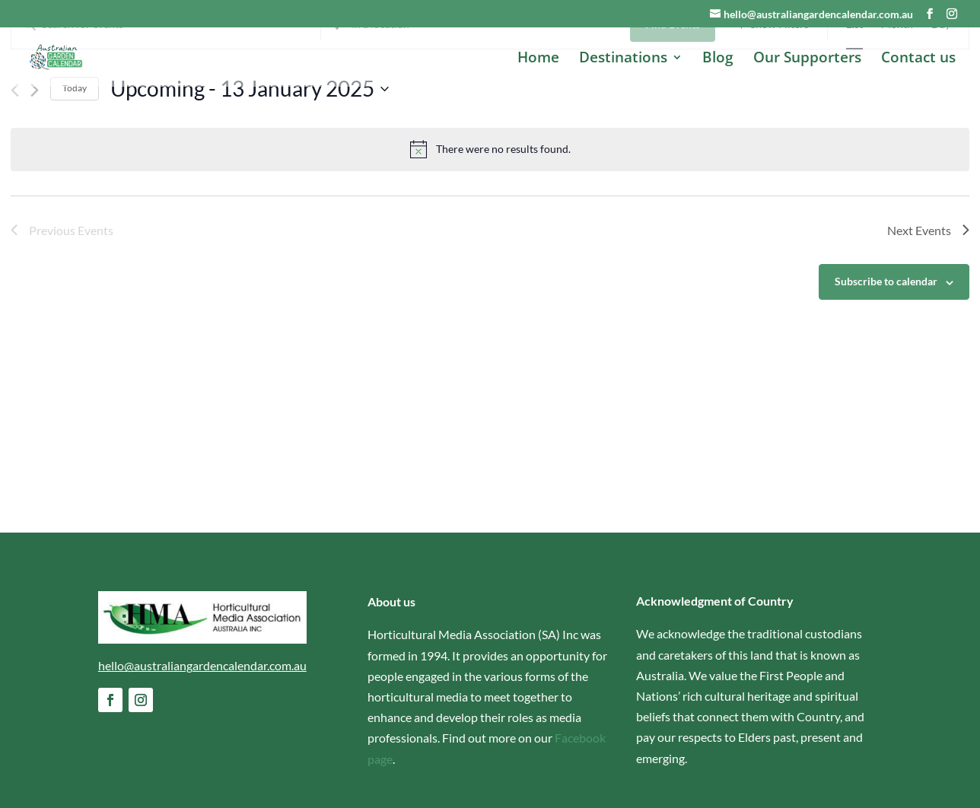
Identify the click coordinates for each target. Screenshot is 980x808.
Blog (717, 59)
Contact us (918, 59)
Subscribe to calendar (886, 358)
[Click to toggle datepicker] (249, 165)
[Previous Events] (15, 167)
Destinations (623, 59)
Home (538, 59)
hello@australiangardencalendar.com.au (202, 665)
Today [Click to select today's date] (74, 164)
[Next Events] (34, 167)
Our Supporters (807, 59)
